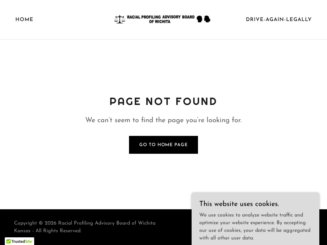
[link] (163, 19)
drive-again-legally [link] (279, 19)
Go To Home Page (163, 145)
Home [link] (24, 19)
